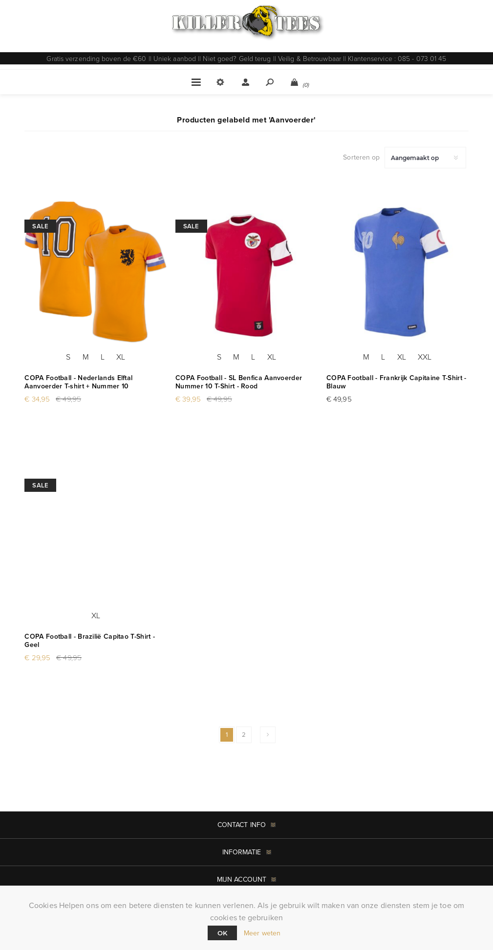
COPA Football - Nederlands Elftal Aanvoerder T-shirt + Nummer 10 (78, 382)
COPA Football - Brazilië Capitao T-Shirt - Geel (89, 640)
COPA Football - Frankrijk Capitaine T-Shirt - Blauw (396, 382)
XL (120, 356)
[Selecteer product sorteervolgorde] (425, 157)
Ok (222, 933)
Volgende (267, 735)
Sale (40, 226)
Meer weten (262, 933)
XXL (424, 356)
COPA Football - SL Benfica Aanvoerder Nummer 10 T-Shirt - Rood (238, 382)
